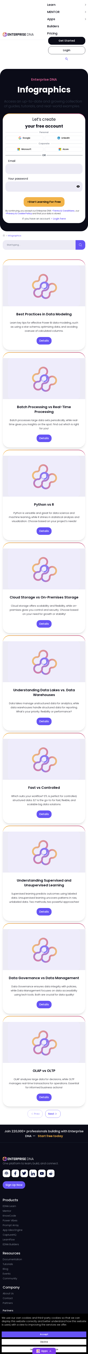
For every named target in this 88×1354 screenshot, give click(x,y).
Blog (5, 1269)
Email (11, 161)
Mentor (7, 1211)
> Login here (58, 218)
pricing (52, 33)
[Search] (67, 59)
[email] (44, 169)
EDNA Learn (9, 1206)
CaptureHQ (9, 1234)
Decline (44, 1341)
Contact (8, 1298)
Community (10, 1278)
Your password (18, 179)
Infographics (14, 235)
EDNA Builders (11, 1244)
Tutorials (8, 1264)
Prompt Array (11, 1225)
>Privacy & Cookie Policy (18, 213)
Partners (8, 1303)
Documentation (12, 1259)
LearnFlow (9, 1239)
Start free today (50, 1136)
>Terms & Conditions (63, 210)
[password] (44, 186)
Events (7, 1273)
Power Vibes (10, 1220)
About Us (8, 1293)
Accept (44, 1334)
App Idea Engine (12, 1230)
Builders (53, 26)
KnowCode (9, 1215)
